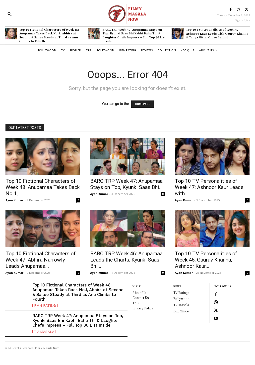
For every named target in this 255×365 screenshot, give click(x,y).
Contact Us (140, 297)
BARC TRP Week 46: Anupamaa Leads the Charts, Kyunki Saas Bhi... (126, 260)
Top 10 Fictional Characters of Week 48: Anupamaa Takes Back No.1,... (42, 187)
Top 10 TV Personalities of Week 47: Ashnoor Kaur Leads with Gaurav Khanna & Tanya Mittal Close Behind (217, 33)
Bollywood (181, 298)
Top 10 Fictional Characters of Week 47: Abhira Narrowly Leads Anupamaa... (40, 260)
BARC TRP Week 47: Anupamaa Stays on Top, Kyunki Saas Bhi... (126, 184)
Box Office (181, 311)
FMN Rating (45, 305)
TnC (135, 303)
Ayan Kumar (14, 200)
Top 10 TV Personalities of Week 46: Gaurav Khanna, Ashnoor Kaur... (206, 260)
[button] (9, 13)
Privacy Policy (142, 308)
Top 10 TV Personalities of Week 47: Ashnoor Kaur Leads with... (209, 187)
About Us (139, 292)
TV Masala (44, 335)
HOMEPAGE (142, 104)
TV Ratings (181, 292)
